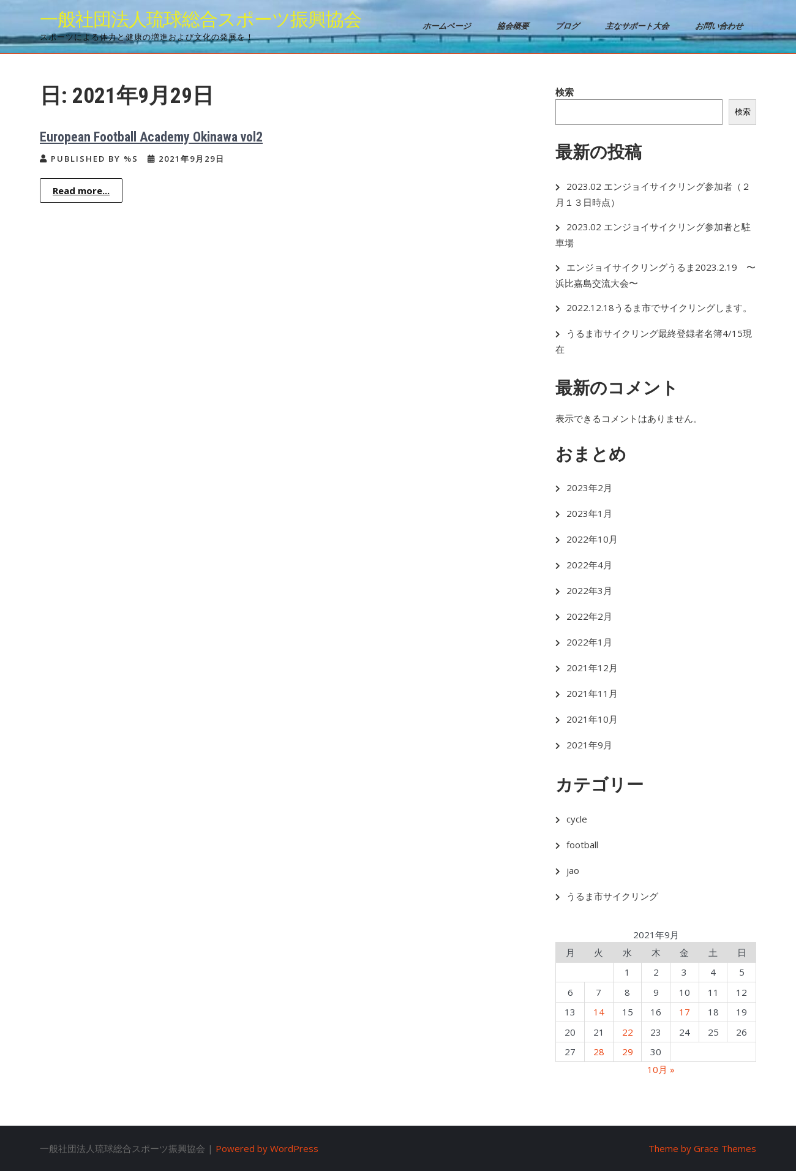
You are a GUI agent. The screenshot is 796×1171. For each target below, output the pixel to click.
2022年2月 (589, 616)
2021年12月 (592, 667)
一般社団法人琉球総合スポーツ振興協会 (200, 19)
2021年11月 (592, 693)
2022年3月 (589, 590)
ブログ (568, 25)
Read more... (81, 190)
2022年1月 (589, 642)
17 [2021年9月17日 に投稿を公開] (684, 1012)
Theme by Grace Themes (702, 1148)
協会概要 (514, 25)
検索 (564, 92)
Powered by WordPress (267, 1148)
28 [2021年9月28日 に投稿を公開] (598, 1051)
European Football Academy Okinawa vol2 (151, 137)
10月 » (661, 1069)
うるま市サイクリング (612, 896)
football (582, 844)
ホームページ (448, 25)
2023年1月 (589, 513)
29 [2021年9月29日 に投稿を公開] (627, 1051)
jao (572, 870)
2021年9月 (589, 745)
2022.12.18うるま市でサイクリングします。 (659, 307)
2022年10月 (592, 539)
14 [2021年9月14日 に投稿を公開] (598, 1012)
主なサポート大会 (638, 25)
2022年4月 (589, 565)
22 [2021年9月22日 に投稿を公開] (627, 1032)
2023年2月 (589, 487)
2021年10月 (592, 719)
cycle (576, 819)
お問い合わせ (720, 25)
